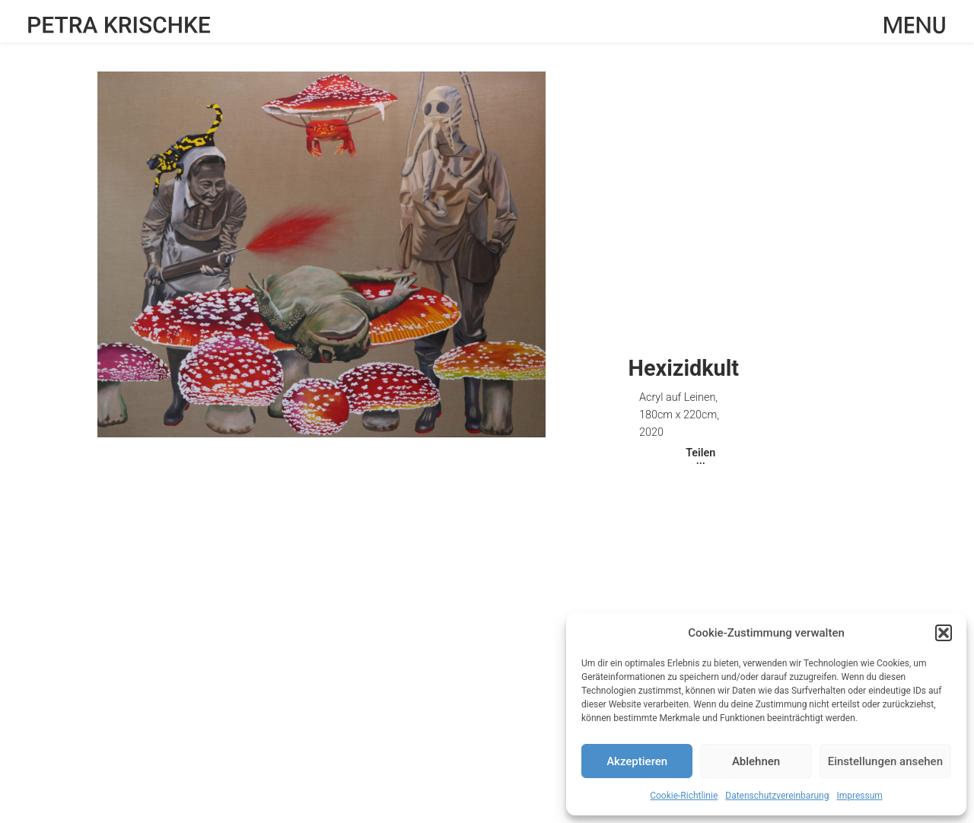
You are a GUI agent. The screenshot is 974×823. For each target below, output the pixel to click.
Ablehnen (756, 761)
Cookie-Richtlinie (684, 795)
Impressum (859, 795)
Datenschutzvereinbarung (777, 795)
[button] (943, 632)
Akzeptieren (636, 761)
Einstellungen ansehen (885, 761)
